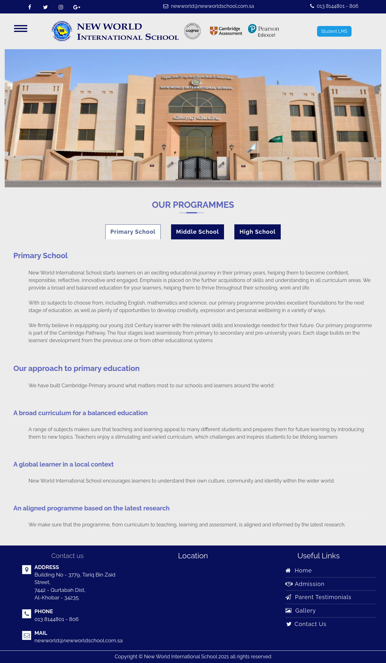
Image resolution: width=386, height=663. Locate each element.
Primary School (132, 231)
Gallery (300, 610)
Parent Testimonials (318, 597)
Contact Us (305, 624)
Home (298, 570)
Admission (305, 584)
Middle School (197, 231)
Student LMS (334, 31)
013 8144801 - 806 (334, 6)
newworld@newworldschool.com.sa (208, 6)
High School (257, 231)
